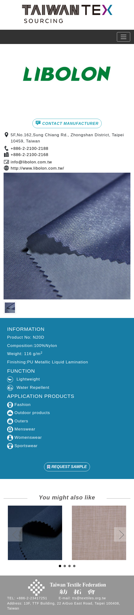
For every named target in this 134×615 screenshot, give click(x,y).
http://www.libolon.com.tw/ (37, 168)
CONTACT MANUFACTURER (67, 123)
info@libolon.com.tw (31, 162)
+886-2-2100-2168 (30, 154)
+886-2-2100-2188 (30, 148)
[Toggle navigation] (123, 37)
